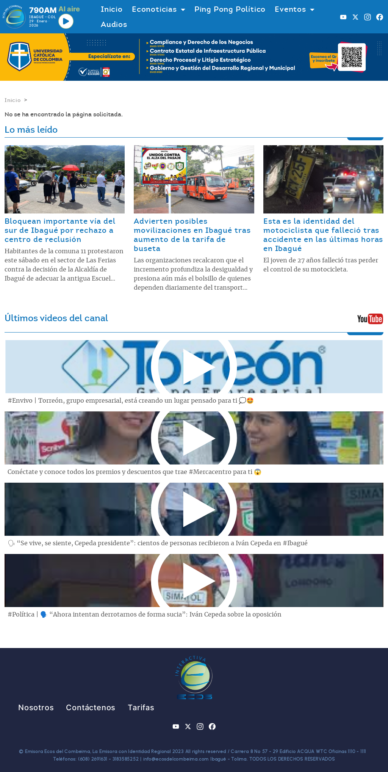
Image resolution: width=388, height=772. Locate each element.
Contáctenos (91, 707)
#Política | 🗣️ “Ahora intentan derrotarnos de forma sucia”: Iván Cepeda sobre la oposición (145, 615)
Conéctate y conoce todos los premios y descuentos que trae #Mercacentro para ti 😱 (134, 472)
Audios (114, 24)
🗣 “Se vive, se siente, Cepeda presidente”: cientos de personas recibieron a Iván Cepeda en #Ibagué (158, 543)
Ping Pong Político (230, 9)
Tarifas (141, 707)
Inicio (112, 9)
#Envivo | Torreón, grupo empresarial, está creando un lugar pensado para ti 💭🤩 (131, 401)
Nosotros (36, 707)
